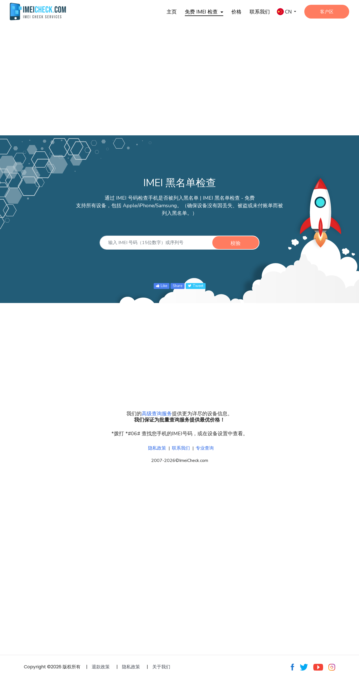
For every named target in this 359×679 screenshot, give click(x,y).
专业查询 (205, 448)
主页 (172, 11)
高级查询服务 (157, 413)
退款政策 (101, 667)
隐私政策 (157, 448)
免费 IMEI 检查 (201, 11)
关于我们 (161, 667)
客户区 (326, 11)
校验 (236, 243)
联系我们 (260, 11)
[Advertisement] (168, 73)
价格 (236, 11)
